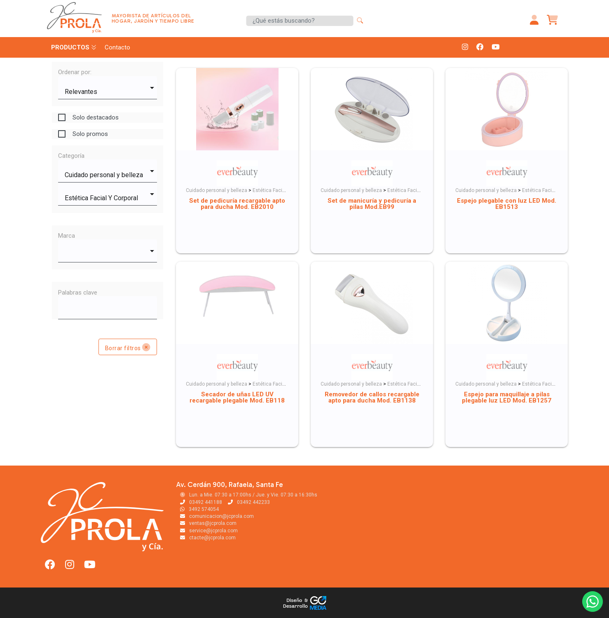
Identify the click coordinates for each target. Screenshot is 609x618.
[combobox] (107, 87)
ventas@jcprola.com (208, 523)
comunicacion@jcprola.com (217, 516)
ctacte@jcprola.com (208, 538)
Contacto (117, 47)
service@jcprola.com (209, 531)
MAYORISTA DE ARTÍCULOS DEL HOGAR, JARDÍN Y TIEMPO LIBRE (153, 18)
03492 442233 (249, 502)
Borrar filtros (128, 347)
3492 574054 (199, 509)
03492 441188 (201, 502)
